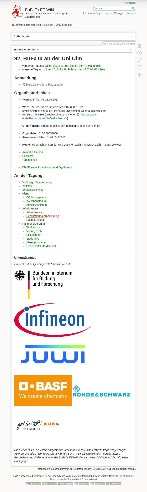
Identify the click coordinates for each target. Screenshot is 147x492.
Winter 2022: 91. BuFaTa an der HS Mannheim (73, 65)
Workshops (33, 227)
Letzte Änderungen (93, 13)
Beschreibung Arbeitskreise (42, 216)
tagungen (48, 25)
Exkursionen (33, 234)
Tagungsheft (29, 159)
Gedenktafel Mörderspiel (41, 246)
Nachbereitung (35, 219)
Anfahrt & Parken (32, 152)
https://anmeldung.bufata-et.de (44, 84)
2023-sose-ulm (64, 25)
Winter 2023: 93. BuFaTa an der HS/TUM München (74, 69)
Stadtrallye (32, 238)
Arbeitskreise (34, 212)
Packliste (27, 155)
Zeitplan (27, 186)
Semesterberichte (32, 189)
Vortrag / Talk (34, 231)
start (38, 25)
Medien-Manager (114, 13)
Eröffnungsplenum (37, 197)
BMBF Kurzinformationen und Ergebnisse (47, 167)
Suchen (134, 8)
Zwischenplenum (36, 201)
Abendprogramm (36, 242)
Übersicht (131, 13)
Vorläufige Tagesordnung (37, 182)
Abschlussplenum (37, 204)
